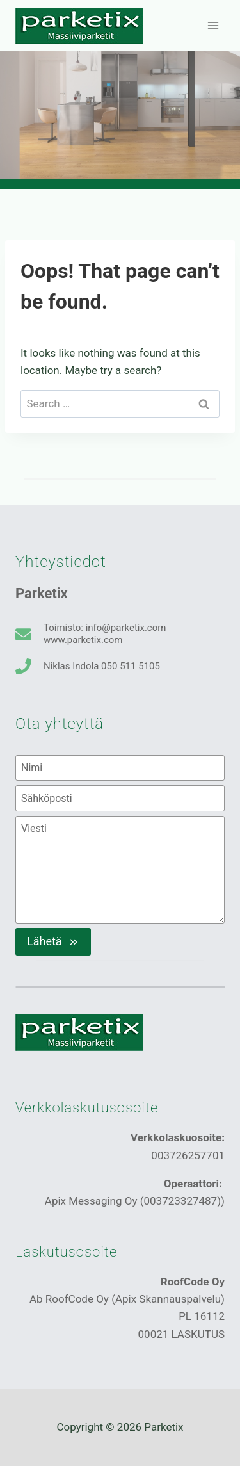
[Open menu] (213, 25)
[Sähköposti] (120, 798)
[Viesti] (120, 870)
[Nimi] (120, 768)
